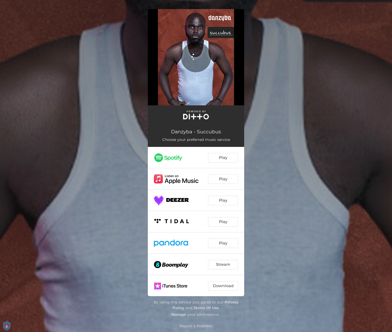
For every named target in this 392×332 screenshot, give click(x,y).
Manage (178, 314)
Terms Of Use (206, 308)
